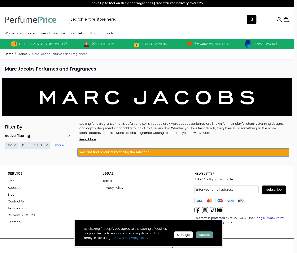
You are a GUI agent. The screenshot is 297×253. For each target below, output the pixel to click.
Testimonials (17, 208)
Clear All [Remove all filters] (59, 145)
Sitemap (14, 222)
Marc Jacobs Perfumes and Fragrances (59, 54)
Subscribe (274, 189)
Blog (93, 33)
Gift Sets (77, 33)
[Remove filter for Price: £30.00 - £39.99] (35, 145)
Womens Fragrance (20, 33)
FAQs (11, 180)
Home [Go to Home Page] (9, 54)
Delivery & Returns (21, 215)
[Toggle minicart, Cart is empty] (286, 19)
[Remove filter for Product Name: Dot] (12, 145)
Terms (107, 180)
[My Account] (279, 19)
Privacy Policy (113, 187)
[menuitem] (108, 33)
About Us (14, 187)
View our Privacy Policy (131, 237)
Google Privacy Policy (269, 218)
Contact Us (16, 201)
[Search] (251, 19)
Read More (87, 139)
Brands (23, 54)
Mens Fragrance (53, 33)
